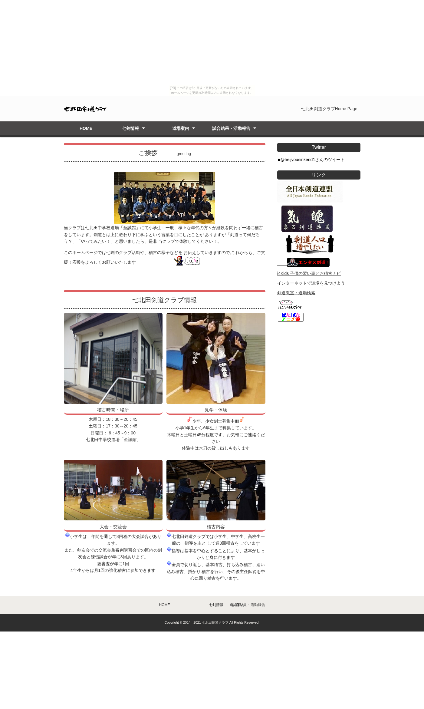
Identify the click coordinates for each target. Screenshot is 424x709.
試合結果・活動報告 (231, 128)
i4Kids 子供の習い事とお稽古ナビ (309, 273)
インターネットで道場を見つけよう (311, 283)
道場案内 (180, 128)
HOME (86, 128)
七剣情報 (130, 128)
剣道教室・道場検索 (296, 292)
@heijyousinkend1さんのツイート (313, 159)
